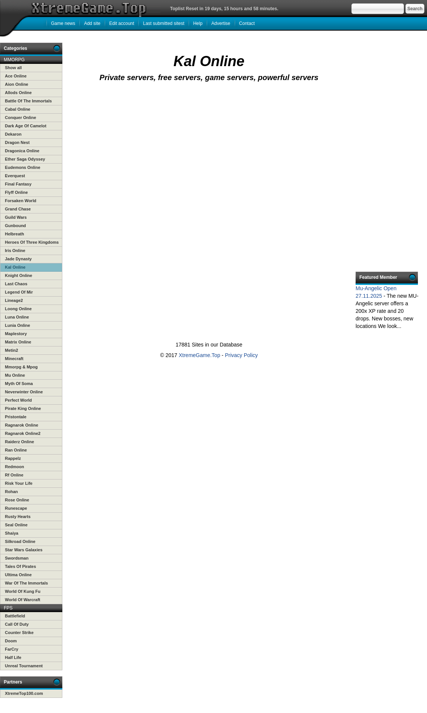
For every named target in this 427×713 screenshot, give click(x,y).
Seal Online (16, 525)
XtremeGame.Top (199, 355)
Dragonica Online (22, 150)
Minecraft (14, 358)
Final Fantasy (18, 184)
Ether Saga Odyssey (25, 159)
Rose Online (17, 500)
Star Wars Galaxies (23, 550)
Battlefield (15, 616)
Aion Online (16, 84)
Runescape (16, 508)
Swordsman (16, 558)
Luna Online (17, 317)
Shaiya (11, 533)
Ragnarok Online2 (22, 433)
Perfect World (18, 400)
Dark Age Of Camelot (25, 126)
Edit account (121, 23)
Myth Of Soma (19, 383)
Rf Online (14, 475)
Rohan (11, 491)
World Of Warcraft (22, 599)
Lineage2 (14, 300)
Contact (247, 23)
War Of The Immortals (26, 583)
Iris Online (15, 250)
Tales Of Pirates (20, 566)
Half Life (13, 657)
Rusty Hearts (18, 516)
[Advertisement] (175, 150)
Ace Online (15, 76)
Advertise (220, 23)
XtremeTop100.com (24, 693)
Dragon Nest (17, 142)
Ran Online (16, 450)
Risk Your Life (18, 483)
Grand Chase (18, 209)
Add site (92, 23)
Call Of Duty (17, 624)
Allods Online (18, 92)
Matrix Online (18, 342)
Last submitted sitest (163, 23)
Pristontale (15, 416)
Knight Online (18, 275)
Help (198, 23)
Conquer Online (20, 117)
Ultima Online (18, 574)
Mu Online (15, 375)
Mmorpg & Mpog (21, 367)
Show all (13, 67)
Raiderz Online (19, 441)
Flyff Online (16, 192)
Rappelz (13, 458)
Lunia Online (17, 325)
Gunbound (15, 225)
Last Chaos (16, 283)
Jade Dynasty (18, 259)
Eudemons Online (22, 167)
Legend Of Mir (19, 292)
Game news (63, 23)
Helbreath (14, 234)
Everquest (15, 175)
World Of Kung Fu (22, 591)
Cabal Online (17, 109)
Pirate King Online (23, 408)
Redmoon (14, 466)
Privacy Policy (241, 355)
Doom (11, 641)
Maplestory (16, 333)
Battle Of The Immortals (28, 101)
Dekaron (13, 134)
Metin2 (11, 350)
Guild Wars (16, 217)
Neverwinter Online (24, 392)
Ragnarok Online (21, 425)
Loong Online (18, 308)
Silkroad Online (20, 541)
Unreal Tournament (24, 666)
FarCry (11, 649)
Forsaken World (20, 200)
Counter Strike (19, 632)
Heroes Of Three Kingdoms (32, 242)
